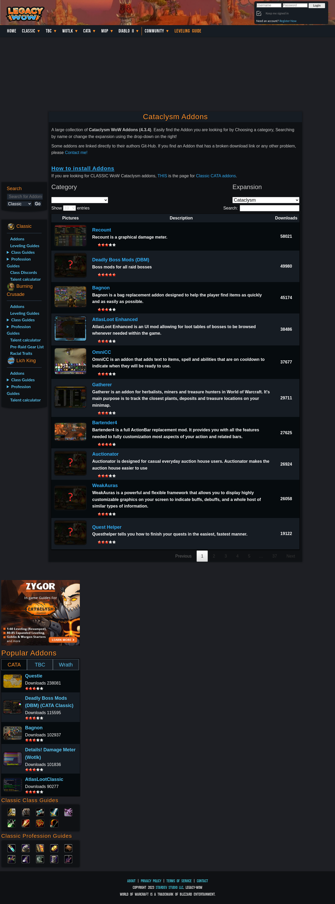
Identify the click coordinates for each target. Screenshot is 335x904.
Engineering (54, 847)
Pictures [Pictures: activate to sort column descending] (70, 218)
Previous (183, 556)
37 (274, 556)
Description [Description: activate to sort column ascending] (181, 218)
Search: (261, 208)
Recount (101, 230)
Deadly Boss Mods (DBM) (120, 259)
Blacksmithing (26, 847)
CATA (14, 665)
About (131, 881)
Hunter (54, 822)
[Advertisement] (23, 495)
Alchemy (11, 847)
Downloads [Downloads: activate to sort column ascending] (286, 218)
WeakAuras (105, 485)
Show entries (70, 208)
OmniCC (101, 352)
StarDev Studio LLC (169, 887)
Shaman (40, 822)
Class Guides (23, 252)
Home (11, 31)
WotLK (67, 31)
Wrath (66, 665)
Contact (202, 881)
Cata (87, 31)
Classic (28, 31)
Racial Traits (21, 353)
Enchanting (40, 847)
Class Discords (23, 272)
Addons (17, 238)
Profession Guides (19, 262)
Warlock (68, 811)
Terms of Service (179, 881)
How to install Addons (82, 168)
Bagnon (101, 287)
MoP (104, 31)
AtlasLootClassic (44, 779)
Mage (26, 822)
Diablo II (126, 31)
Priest (40, 811)
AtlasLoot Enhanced (115, 319)
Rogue (11, 822)
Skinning (40, 858)
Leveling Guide (188, 31)
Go (37, 203)
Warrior (54, 811)
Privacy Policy (151, 881)
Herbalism (11, 858)
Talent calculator (25, 279)
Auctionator (105, 454)
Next (290, 556)
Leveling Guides (25, 245)
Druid (26, 811)
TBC (49, 31)
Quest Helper (106, 527)
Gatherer (102, 384)
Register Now (288, 21)
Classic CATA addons (216, 176)
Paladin (11, 811)
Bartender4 (104, 422)
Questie (33, 676)
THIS (162, 176)
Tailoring (54, 858)
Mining (26, 858)
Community (154, 31)
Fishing (68, 858)
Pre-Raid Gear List (27, 346)
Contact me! (76, 152)
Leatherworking (68, 847)
